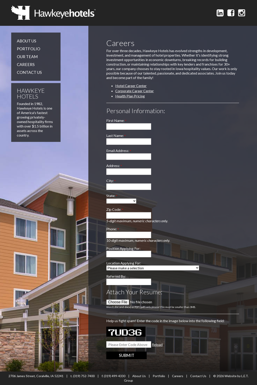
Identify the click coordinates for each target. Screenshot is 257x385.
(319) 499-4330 (114, 376)
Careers (26, 64)
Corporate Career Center (134, 91)
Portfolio (28, 48)
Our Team (27, 56)
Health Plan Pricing (130, 96)
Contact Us (29, 72)
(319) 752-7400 (84, 376)
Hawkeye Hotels (53, 13)
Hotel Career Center (131, 86)
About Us (26, 40)
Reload (157, 344)
